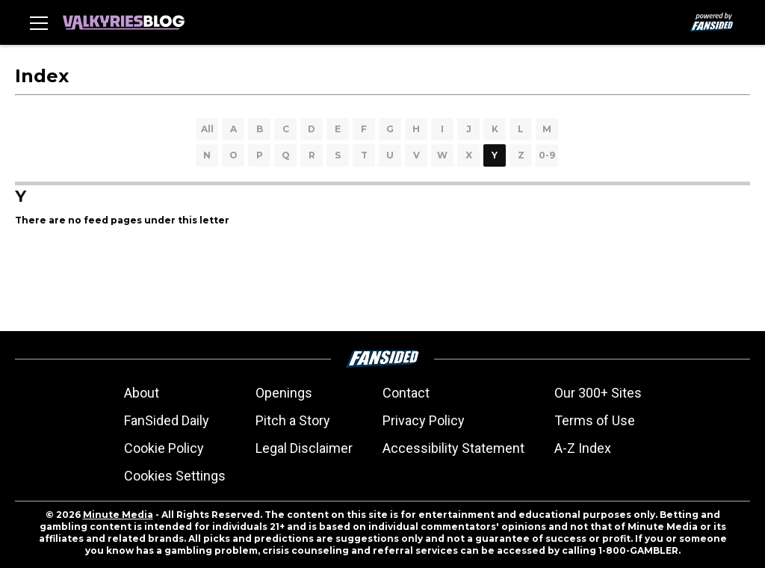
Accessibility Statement (453, 448)
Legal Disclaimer (304, 448)
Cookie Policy (164, 448)
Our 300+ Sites (598, 393)
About (141, 393)
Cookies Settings (175, 476)
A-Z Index (582, 448)
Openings (283, 393)
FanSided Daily (166, 420)
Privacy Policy (423, 420)
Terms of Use (594, 420)
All (207, 129)
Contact (406, 393)
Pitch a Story (292, 420)
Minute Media (118, 514)
